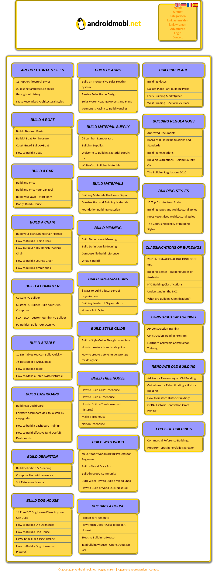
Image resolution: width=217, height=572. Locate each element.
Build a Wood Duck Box (97, 466)
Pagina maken (106, 569)
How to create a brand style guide (103, 347)
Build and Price (25, 182)
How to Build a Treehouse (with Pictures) (102, 407)
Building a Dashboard (30, 406)
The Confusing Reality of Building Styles (168, 226)
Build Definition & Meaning (33, 468)
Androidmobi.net (85, 569)
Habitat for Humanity (95, 518)
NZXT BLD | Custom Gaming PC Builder (41, 317)
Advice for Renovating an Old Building (171, 378)
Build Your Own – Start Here (34, 197)
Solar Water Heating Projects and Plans (107, 101)
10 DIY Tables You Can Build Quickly (39, 354)
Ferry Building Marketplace (164, 96)
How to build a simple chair (33, 268)
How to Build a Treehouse (98, 397)
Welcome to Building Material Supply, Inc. (106, 155)
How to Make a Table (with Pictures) (39, 376)
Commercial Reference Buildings (168, 440)
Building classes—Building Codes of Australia (170, 274)
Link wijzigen (177, 25)
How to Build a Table (29, 369)
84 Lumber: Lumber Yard (97, 138)
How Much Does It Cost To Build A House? (103, 527)
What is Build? (91, 261)
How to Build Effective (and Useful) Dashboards (38, 435)
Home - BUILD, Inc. (94, 310)
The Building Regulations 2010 (166, 172)
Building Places (157, 81)
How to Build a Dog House (33, 532)
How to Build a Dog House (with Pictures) (36, 549)
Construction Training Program (167, 335)
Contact (178, 37)
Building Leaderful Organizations (102, 303)
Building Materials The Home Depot (105, 195)
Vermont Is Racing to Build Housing (104, 108)
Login (177, 33)
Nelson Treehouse (93, 424)
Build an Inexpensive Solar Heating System (104, 84)
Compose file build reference (34, 475)
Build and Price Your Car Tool (34, 189)
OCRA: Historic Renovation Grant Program (168, 407)
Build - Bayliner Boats (30, 131)
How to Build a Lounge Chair (34, 261)
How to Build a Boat (29, 153)
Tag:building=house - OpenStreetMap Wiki (106, 547)
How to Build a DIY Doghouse (35, 525)
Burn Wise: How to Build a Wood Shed (106, 481)
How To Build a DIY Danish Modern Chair (38, 250)
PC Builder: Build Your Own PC (35, 324)
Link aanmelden (177, 20)
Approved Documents (161, 133)
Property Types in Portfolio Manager (170, 448)
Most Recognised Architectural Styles (40, 101)
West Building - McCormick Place (168, 103)
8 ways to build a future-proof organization (101, 293)
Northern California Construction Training (168, 345)
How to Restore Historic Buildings (168, 398)
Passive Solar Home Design (99, 94)
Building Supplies (93, 145)
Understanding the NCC (162, 291)
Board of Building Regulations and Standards (169, 142)
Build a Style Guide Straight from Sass (106, 340)
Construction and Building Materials (105, 202)
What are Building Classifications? (169, 299)
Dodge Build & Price (29, 204)
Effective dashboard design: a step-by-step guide (40, 415)
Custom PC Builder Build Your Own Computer (38, 307)
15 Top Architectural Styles (33, 81)
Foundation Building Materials (101, 209)
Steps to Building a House (98, 537)
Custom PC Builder (28, 297)
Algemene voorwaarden (132, 569)
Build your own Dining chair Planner (39, 234)
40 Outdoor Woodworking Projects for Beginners (106, 456)
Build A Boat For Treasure (32, 138)
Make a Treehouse (93, 417)
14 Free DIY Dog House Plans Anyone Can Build (40, 515)
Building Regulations (160, 153)
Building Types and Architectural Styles (172, 209)
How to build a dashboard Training (38, 425)
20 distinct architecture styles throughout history (35, 91)
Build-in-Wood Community (99, 473)
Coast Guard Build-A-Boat (32, 145)
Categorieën (178, 16)
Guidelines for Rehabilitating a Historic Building (172, 388)
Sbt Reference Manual (30, 482)
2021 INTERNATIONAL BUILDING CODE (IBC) (172, 261)
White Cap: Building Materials (101, 165)
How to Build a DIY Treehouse (101, 390)
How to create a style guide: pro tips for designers (105, 357)
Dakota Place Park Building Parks (168, 89)
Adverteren (177, 29)
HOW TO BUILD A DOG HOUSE (35, 539)
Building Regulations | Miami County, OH (171, 162)
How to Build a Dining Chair (33, 241)
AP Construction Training (163, 328)
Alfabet (177, 12)
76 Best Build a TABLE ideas (33, 362)
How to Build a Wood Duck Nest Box (105, 488)
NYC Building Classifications (165, 284)
